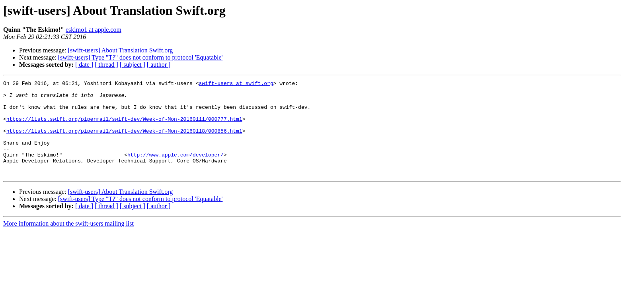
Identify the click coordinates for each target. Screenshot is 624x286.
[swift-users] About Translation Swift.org (120, 50)
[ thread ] (106, 64)
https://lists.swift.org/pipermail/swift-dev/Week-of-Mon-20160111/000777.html (124, 127)
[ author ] (159, 64)
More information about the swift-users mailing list (68, 242)
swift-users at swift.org (236, 84)
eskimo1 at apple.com (93, 29)
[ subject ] (132, 64)
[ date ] (84, 64)
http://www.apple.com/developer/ (175, 170)
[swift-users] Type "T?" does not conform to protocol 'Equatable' (140, 57)
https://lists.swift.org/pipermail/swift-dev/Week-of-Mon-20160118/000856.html (124, 141)
